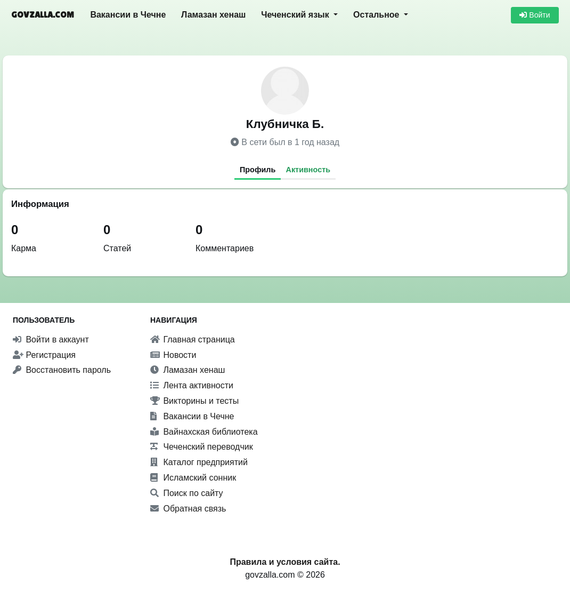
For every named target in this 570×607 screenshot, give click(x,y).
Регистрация (44, 355)
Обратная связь (188, 508)
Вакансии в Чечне (128, 14)
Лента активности (191, 385)
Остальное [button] (377, 14)
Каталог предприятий (199, 462)
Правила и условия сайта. (285, 561)
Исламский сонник (193, 477)
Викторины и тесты (194, 400)
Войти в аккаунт (51, 339)
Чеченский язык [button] (296, 14)
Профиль (257, 169)
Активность (308, 169)
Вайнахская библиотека (204, 431)
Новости (173, 355)
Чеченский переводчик (201, 446)
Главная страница (192, 339)
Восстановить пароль (62, 369)
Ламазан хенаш (213, 14)
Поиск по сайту (186, 493)
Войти (534, 15)
